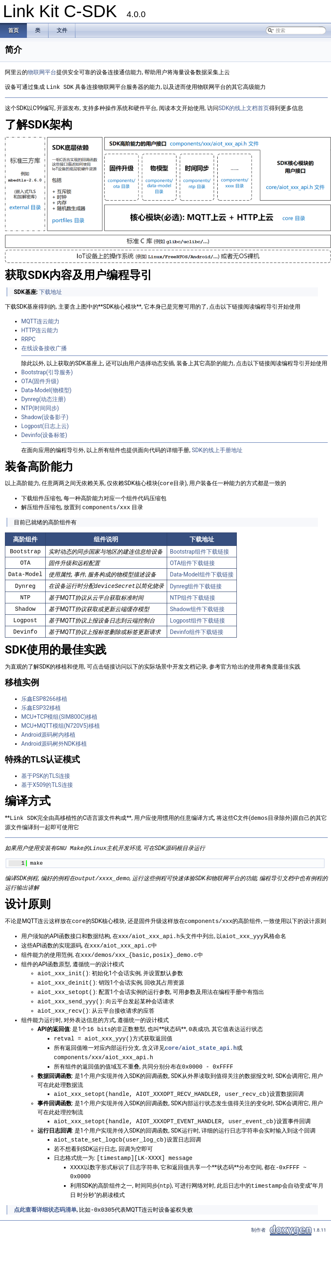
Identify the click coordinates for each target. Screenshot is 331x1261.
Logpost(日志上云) (45, 425)
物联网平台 (42, 72)
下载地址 (50, 291)
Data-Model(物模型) (46, 389)
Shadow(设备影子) (44, 416)
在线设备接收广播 (44, 348)
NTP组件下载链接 (192, 596)
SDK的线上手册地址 (217, 449)
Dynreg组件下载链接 (196, 584)
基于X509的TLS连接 (47, 783)
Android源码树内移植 (48, 733)
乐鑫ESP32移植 (41, 706)
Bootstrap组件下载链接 (199, 550)
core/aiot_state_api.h (200, 1040)
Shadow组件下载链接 (197, 607)
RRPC (28, 339)
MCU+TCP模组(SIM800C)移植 (59, 715)
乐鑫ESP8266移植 (44, 697)
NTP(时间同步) (40, 407)
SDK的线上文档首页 (243, 107)
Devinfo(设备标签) (44, 434)
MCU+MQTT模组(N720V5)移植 (60, 724)
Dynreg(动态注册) (43, 398)
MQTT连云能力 (40, 321)
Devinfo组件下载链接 (196, 630)
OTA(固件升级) (40, 381)
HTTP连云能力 (39, 330)
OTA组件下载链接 (192, 562)
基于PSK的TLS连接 (45, 774)
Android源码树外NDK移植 (54, 742)
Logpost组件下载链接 (197, 619)
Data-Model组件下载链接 (202, 573)
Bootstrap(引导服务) (47, 372)
